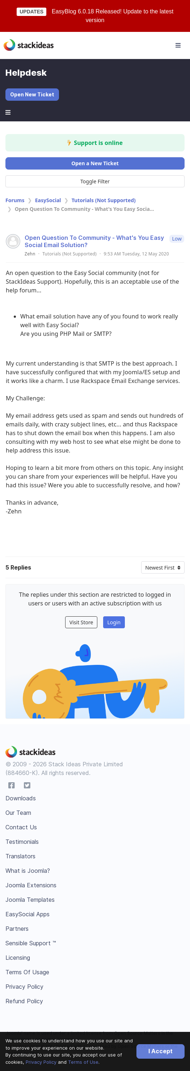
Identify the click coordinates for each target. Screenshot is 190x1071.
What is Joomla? (27, 870)
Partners (17, 928)
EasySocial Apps (27, 914)
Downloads (20, 798)
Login (114, 622)
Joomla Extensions (30, 885)
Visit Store (81, 622)
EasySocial (48, 200)
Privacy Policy (41, 1062)
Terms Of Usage (27, 972)
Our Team (18, 812)
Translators (20, 856)
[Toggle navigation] (178, 45)
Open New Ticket (32, 94)
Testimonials (22, 841)
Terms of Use (83, 1062)
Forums (14, 200)
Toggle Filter (95, 181)
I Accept (160, 1051)
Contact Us (21, 827)
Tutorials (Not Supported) (104, 200)
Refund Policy (24, 1001)
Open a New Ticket (95, 163)
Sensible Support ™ (30, 943)
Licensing (17, 957)
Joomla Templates (30, 899)
